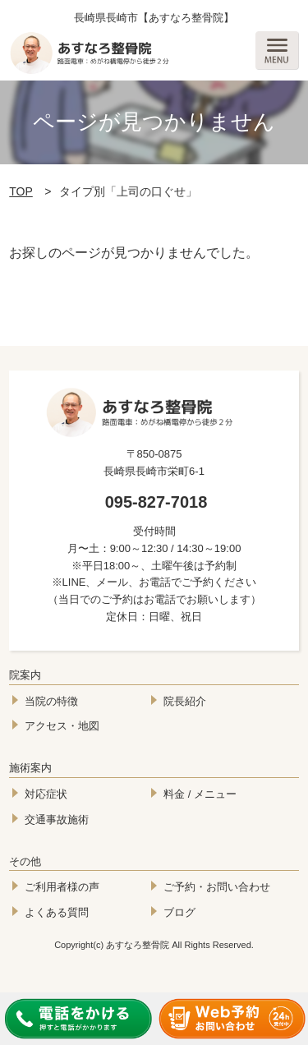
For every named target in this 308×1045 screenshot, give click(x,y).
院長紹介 (184, 701)
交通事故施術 (57, 819)
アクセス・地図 (62, 726)
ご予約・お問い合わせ (216, 887)
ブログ (179, 912)
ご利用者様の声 (62, 887)
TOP (21, 191)
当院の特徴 (51, 701)
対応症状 (46, 794)
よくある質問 (57, 912)
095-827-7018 (156, 502)
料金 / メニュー (200, 794)
